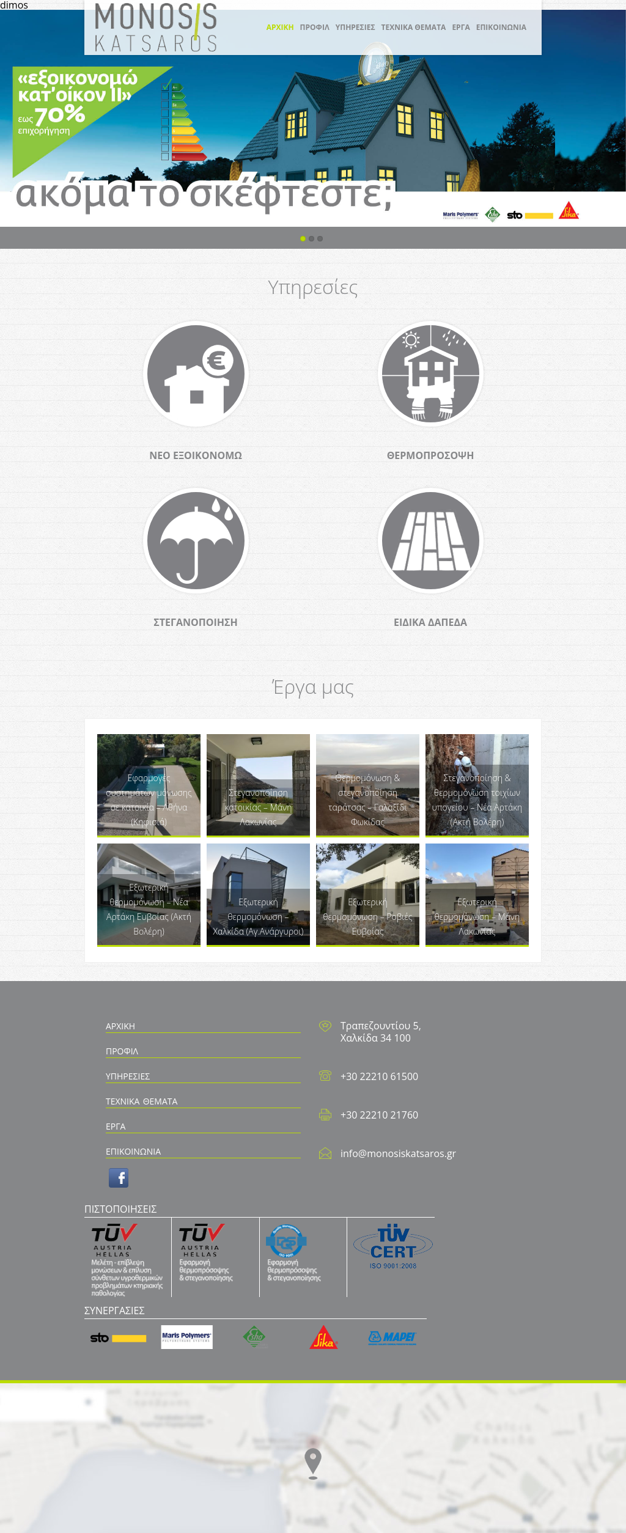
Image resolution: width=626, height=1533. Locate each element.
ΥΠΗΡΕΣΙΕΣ (355, 27)
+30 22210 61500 (379, 1076)
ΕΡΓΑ (461, 27)
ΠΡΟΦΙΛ (315, 27)
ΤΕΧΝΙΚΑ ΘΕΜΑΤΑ (413, 27)
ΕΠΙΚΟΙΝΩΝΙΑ (501, 27)
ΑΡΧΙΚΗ (280, 27)
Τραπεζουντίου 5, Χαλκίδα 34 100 (381, 1032)
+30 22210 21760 (379, 1115)
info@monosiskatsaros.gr (398, 1153)
